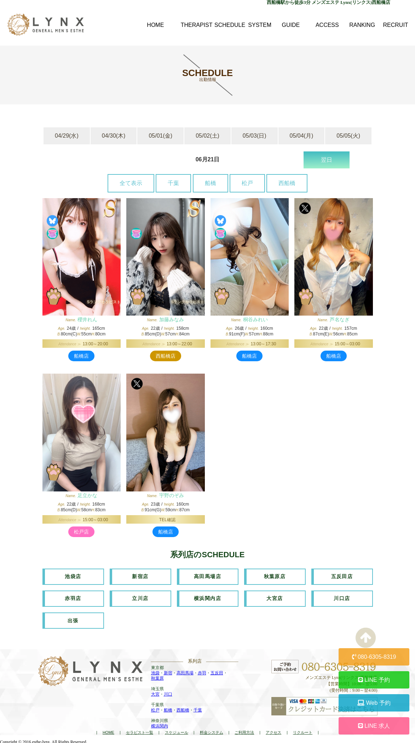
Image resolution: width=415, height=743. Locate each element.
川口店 (342, 598)
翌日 (326, 160)
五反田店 (342, 576)
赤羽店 (73, 598)
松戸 (247, 183)
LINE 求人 (374, 726)
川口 (168, 693)
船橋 (210, 183)
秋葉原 (157, 677)
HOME (108, 731)
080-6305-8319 (374, 657)
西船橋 (286, 183)
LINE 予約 (374, 680)
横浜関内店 (207, 598)
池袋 (155, 671)
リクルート (302, 731)
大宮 (155, 693)
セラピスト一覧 (139, 731)
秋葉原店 (275, 576)
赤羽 (202, 671)
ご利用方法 (244, 731)
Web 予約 (374, 703)
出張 (73, 619)
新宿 (168, 671)
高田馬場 (185, 671)
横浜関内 (159, 724)
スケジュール (176, 731)
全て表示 (131, 183)
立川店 (140, 598)
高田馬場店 (207, 576)
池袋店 (73, 576)
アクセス (273, 731)
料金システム (211, 731)
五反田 (217, 671)
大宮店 (274, 598)
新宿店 (140, 576)
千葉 (173, 183)
